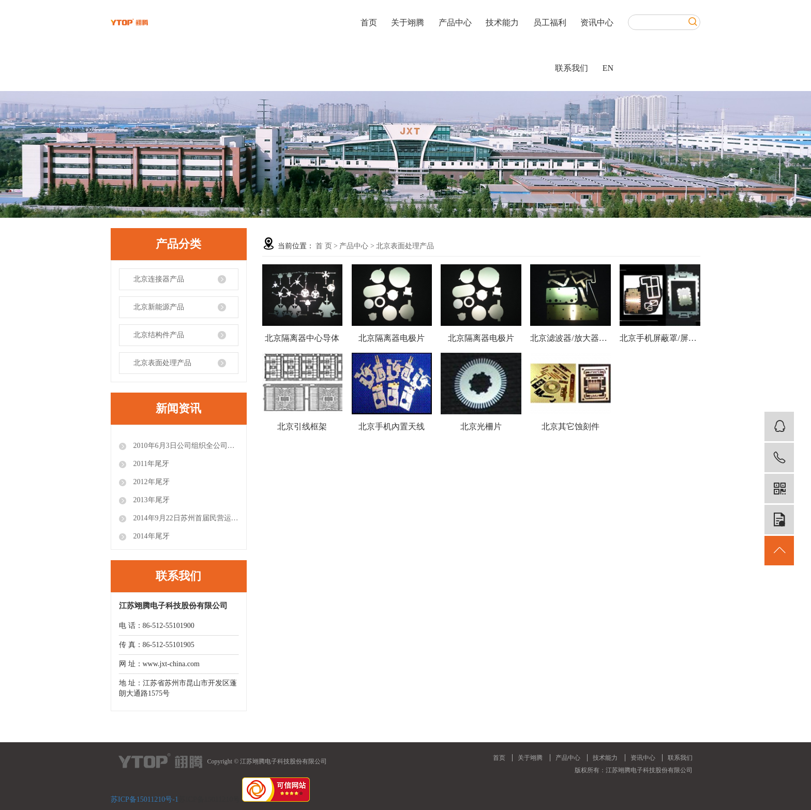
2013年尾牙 (150, 500)
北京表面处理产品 (162, 363)
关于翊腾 (407, 22)
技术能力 (502, 22)
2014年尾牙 (150, 536)
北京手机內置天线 (391, 426)
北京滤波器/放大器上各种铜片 (570, 338)
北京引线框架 (302, 426)
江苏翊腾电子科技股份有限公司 (649, 770)
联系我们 (571, 68)
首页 (369, 22)
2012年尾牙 (150, 482)
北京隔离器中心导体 (302, 338)
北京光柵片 (481, 426)
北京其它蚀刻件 (570, 426)
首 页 (324, 246)
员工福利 (549, 22)
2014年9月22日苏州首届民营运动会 (184, 518)
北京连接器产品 (158, 279)
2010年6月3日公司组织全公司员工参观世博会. (184, 445)
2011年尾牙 (150, 464)
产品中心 (455, 22)
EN (608, 68)
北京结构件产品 (158, 335)
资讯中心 (596, 22)
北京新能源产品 (158, 307)
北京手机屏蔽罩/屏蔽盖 (660, 338)
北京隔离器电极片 (391, 338)
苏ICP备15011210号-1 (144, 799)
